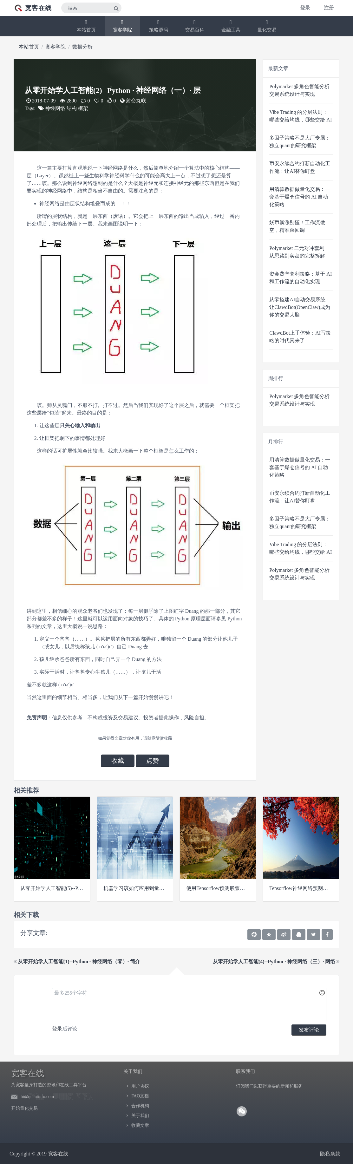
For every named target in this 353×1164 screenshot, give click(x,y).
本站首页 (86, 25)
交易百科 (194, 25)
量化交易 (267, 25)
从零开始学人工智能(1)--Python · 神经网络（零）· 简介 (77, 961)
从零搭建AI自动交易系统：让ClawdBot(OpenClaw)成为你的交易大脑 (299, 307)
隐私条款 (330, 1153)
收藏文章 (140, 1125)
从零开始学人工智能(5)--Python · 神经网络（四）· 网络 (81, 888)
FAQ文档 (140, 1096)
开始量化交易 (24, 1108)
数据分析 (82, 46)
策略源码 (158, 25)
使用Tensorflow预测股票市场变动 (223, 888)
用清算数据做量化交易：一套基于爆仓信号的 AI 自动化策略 (299, 196)
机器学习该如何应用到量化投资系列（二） (151, 888)
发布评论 (309, 1029)
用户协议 (140, 1086)
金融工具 (230, 25)
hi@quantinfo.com (37, 1096)
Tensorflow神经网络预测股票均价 (306, 888)
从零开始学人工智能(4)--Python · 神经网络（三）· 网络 (276, 961)
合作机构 (140, 1105)
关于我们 (140, 1115)
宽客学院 (122, 25)
